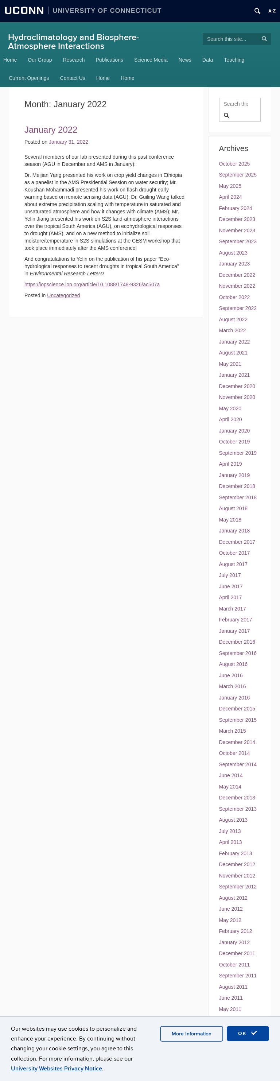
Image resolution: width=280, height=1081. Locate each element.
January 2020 (234, 431)
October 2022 (234, 297)
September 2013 (238, 809)
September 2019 (238, 453)
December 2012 (237, 864)
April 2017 (230, 597)
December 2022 (237, 275)
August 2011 (233, 987)
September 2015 (238, 720)
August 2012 (233, 898)
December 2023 (237, 219)
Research (74, 60)
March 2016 (232, 686)
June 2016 (231, 675)
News (185, 60)
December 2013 (237, 798)
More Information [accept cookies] (191, 1034)
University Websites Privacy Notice (56, 1068)
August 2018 (233, 508)
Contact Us (72, 78)
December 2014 (237, 742)
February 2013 (235, 853)
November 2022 (237, 286)
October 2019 (234, 442)
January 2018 (234, 531)
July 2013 (230, 831)
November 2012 (237, 876)
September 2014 (238, 764)
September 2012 (238, 887)
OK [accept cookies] (248, 1033)
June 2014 (231, 775)
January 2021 (234, 375)
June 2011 (231, 998)
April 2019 (230, 464)
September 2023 (238, 241)
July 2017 (230, 575)
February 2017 (235, 620)
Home (10, 60)
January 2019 (234, 475)
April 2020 (230, 419)
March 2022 (232, 330)
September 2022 (238, 308)
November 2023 (237, 230)
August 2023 (233, 253)
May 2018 (230, 520)
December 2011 (237, 953)
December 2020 (237, 386)
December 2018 (237, 486)
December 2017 (237, 542)
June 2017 (231, 586)
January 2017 (234, 631)
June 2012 (231, 909)
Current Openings (29, 78)
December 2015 (237, 709)
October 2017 (234, 553)
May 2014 (230, 787)
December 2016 (237, 642)
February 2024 (235, 208)
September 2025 (238, 175)
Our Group (40, 60)
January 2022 (234, 342)
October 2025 (234, 164)
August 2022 (233, 319)
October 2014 (234, 753)
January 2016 (234, 698)
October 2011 (234, 965)
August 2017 (233, 564)
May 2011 (230, 1009)
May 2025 (230, 186)
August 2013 (233, 820)
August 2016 (233, 664)
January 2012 (234, 942)
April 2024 (230, 197)
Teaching (234, 60)
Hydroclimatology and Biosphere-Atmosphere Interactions (73, 41)
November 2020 (237, 397)
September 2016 (238, 653)
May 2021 (230, 364)
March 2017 (232, 609)
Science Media (151, 60)
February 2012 (235, 931)
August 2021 (233, 353)
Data (207, 60)
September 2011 (238, 976)
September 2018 (238, 497)
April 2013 (230, 842)
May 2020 (230, 408)
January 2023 (234, 264)
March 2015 (232, 731)
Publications (109, 60)
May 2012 (230, 920)
